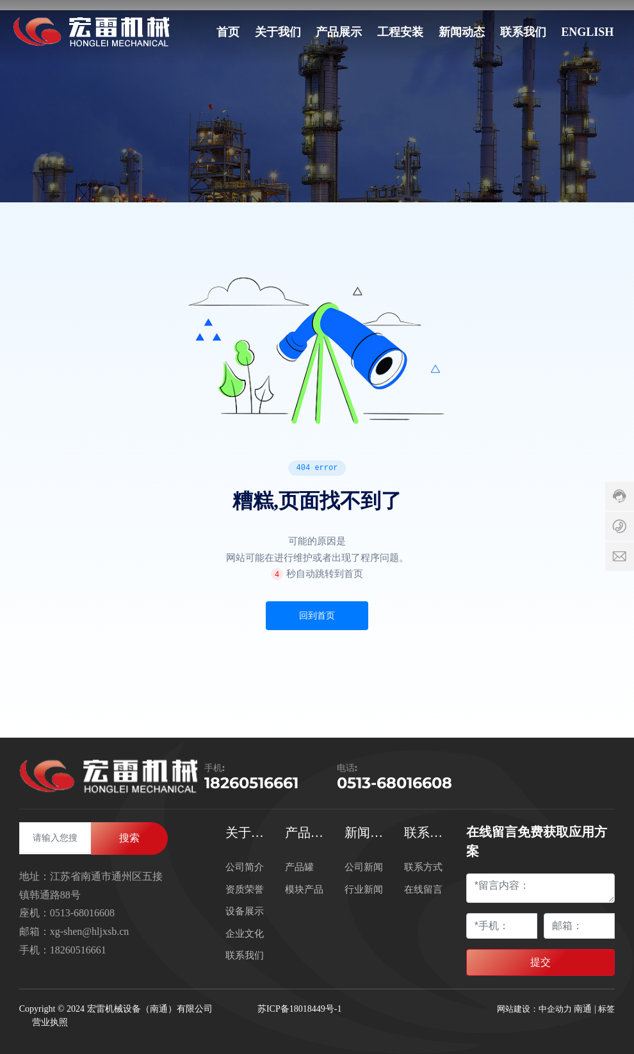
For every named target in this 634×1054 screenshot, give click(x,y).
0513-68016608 (394, 783)
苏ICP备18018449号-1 (299, 1009)
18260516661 (251, 783)
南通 (583, 1009)
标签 (606, 1009)
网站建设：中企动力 (534, 1009)
